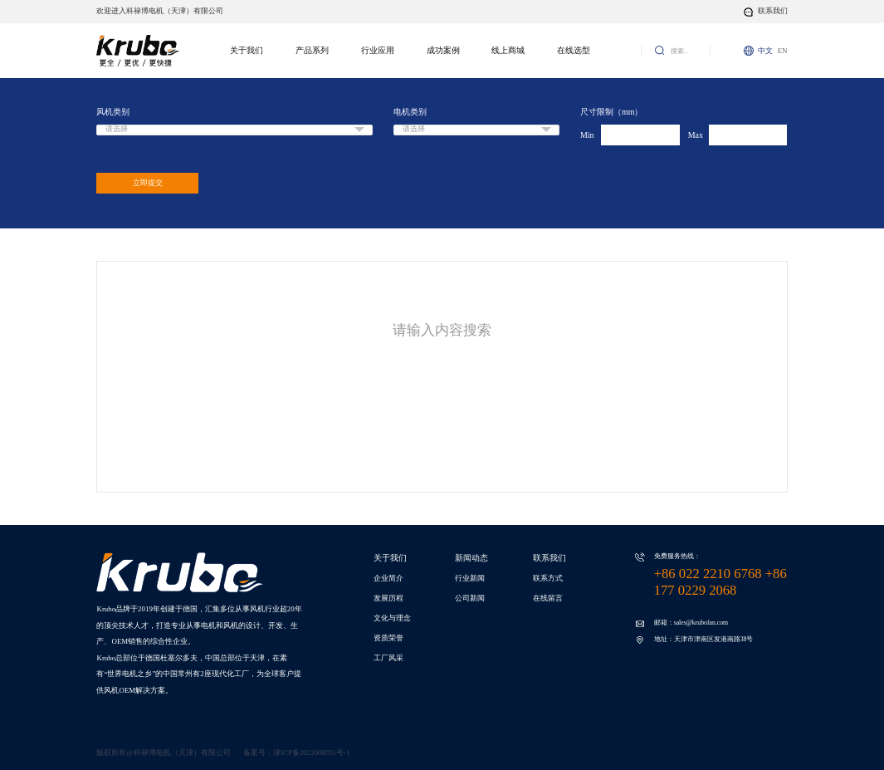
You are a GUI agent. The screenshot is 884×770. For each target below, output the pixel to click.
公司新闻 (470, 598)
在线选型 (573, 50)
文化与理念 (392, 618)
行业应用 (377, 50)
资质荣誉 (388, 638)
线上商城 (508, 50)
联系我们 (549, 557)
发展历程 (388, 598)
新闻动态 (471, 557)
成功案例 (443, 50)
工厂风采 (388, 658)
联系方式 (548, 578)
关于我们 (246, 50)
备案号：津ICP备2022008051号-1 (296, 752)
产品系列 (312, 50)
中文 (765, 51)
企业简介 (388, 578)
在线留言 (548, 598)
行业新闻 (470, 578)
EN (783, 51)
